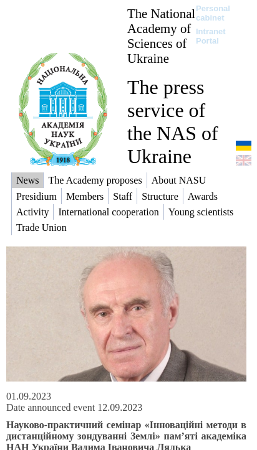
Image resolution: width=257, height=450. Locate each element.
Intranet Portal (211, 36)
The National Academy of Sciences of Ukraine (161, 35)
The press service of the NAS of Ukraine (172, 121)
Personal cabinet (213, 13)
